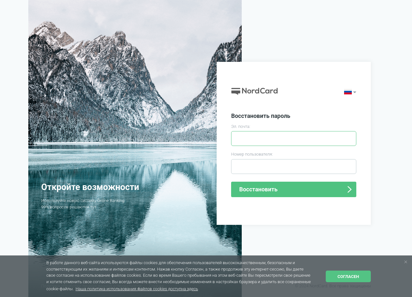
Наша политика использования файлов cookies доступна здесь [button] (137, 288)
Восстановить (258, 189)
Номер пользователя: (252, 154)
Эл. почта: (240, 126)
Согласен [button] (348, 276)
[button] (405, 261)
